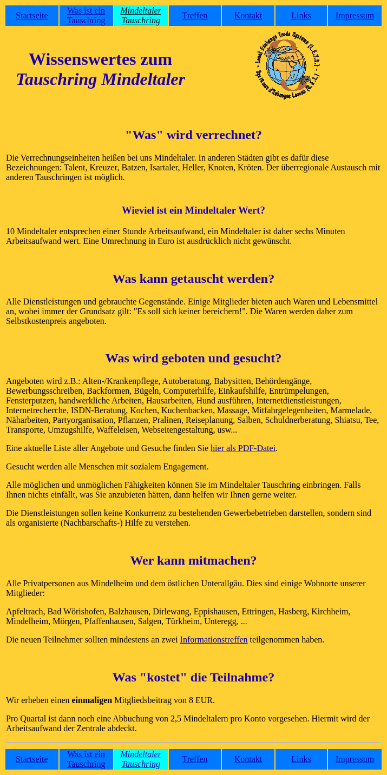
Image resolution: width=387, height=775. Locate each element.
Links (301, 15)
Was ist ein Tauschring (86, 15)
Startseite (32, 15)
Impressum (355, 15)
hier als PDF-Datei (243, 448)
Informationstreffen (214, 639)
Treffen (194, 15)
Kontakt (248, 15)
